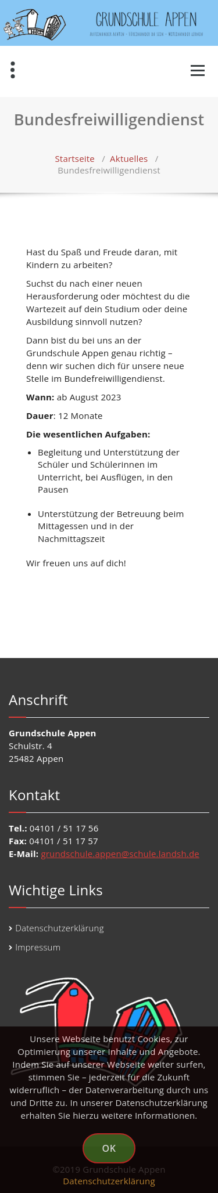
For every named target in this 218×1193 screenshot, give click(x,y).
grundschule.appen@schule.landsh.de (120, 853)
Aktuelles (129, 158)
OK (109, 1148)
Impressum (37, 947)
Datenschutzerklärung (59, 928)
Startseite (75, 158)
